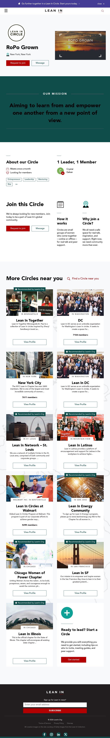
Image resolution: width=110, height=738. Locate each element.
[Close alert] (101, 3)
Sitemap (70, 723)
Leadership (29, 179)
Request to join (17, 63)
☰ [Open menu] (6, 11)
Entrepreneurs (14, 179)
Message (40, 63)
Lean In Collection (78, 727)
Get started (73, 660)
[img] (29, 302)
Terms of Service (45, 723)
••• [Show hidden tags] (16, 184)
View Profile (29, 342)
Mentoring (42, 179)
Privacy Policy (59, 723)
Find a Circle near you (83, 279)
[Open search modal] (102, 11)
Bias (9, 184)
